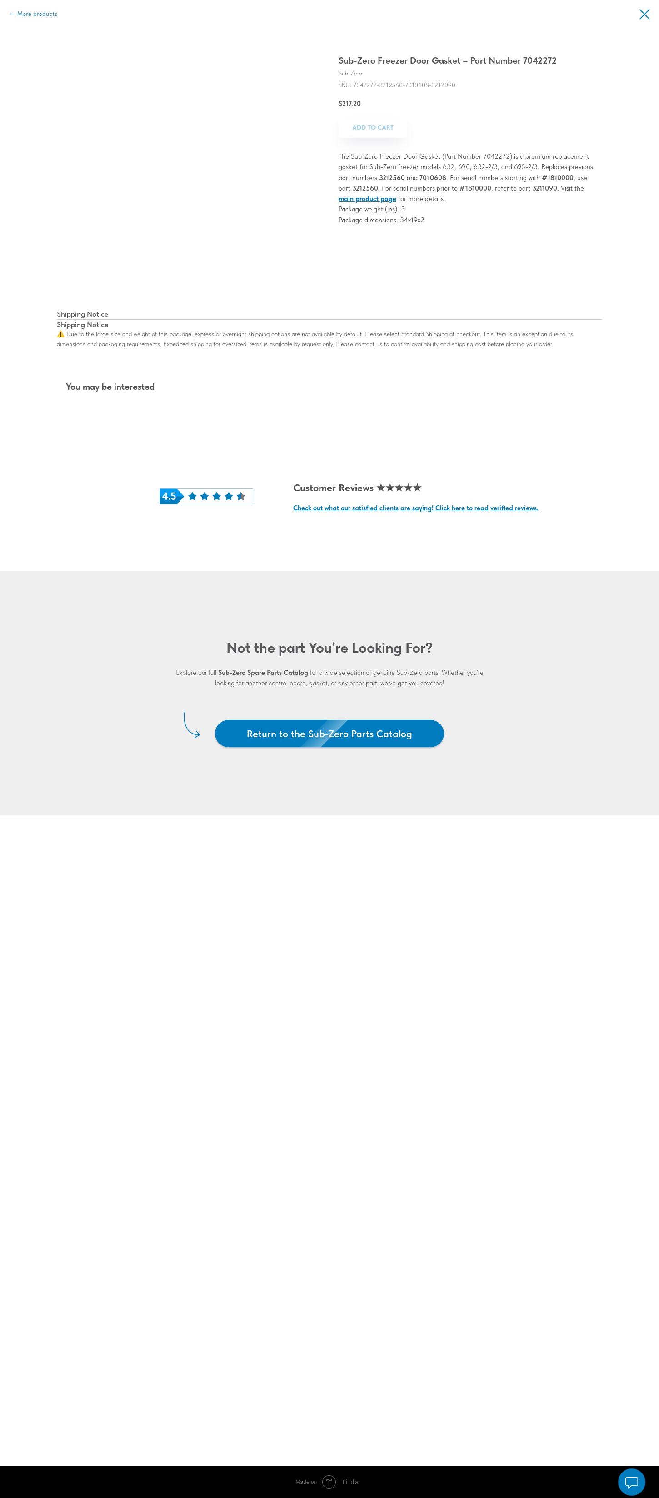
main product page (367, 199)
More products (37, 13)
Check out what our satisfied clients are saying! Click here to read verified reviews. (416, 508)
